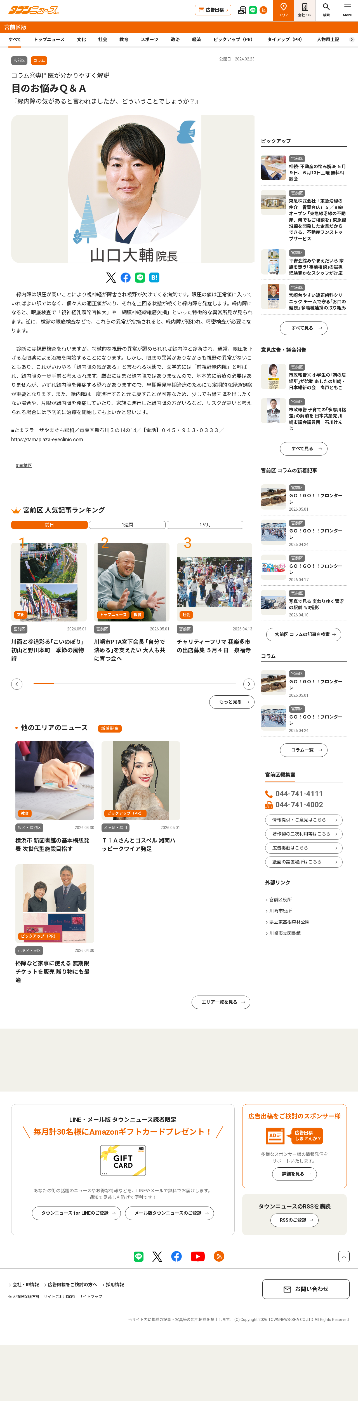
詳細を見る (293, 1174)
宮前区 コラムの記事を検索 (302, 634)
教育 (123, 39)
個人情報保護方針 (24, 1296)
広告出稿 (215, 10)
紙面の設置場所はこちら (297, 862)
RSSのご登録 (293, 1220)
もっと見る (230, 702)
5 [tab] (124, 683)
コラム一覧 (302, 750)
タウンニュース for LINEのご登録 (75, 1213)
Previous (16, 684)
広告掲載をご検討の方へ (72, 1284)
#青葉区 (24, 465)
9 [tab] (205, 683)
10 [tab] (226, 683)
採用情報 (115, 1284)
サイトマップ (90, 1296)
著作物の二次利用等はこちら (301, 834)
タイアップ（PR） (286, 39)
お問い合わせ (312, 1289)
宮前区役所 (280, 899)
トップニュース (49, 39)
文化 (81, 39)
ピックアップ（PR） (234, 39)
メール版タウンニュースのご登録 (168, 1213)
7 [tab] (165, 683)
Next (249, 684)
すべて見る (302, 328)
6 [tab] (145, 683)
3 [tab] (84, 683)
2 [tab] (64, 683)
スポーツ (150, 39)
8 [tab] (185, 683)
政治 (175, 39)
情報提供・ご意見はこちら (299, 820)
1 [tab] (44, 683)
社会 (102, 39)
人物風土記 (328, 39)
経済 (196, 39)
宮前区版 (15, 27)
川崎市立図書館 (285, 933)
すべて (14, 39)
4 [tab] (104, 683)
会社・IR (305, 15)
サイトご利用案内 (59, 1296)
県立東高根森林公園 (289, 922)
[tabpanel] (134, 189)
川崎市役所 (280, 911)
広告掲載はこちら (290, 848)
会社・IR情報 (26, 1284)
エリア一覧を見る (219, 1002)
